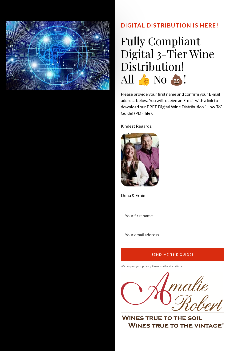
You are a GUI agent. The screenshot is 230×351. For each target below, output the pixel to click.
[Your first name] (173, 215)
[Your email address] (173, 234)
